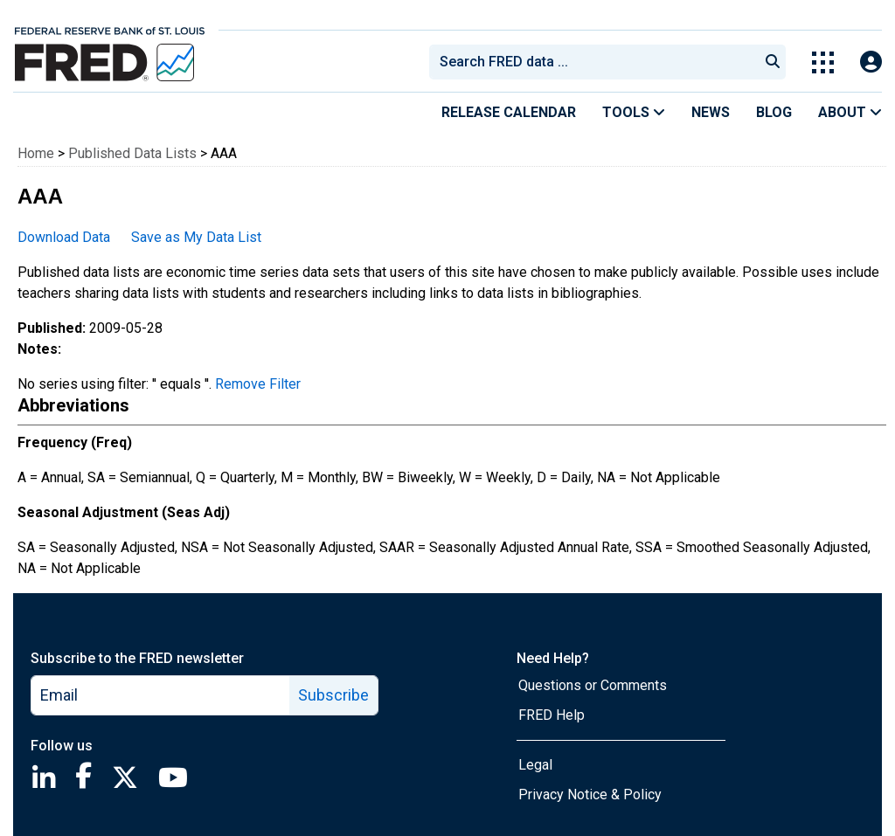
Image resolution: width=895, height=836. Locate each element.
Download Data (63, 237)
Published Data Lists (132, 153)
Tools (633, 112)
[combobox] (592, 62)
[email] (160, 695)
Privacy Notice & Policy (590, 794)
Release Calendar (508, 112)
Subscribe (333, 695)
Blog (774, 112)
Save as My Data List (196, 237)
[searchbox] (597, 62)
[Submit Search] (773, 62)
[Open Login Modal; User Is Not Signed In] (871, 62)
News (710, 112)
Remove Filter (258, 384)
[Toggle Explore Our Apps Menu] (823, 62)
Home (35, 153)
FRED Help (551, 715)
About (850, 112)
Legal (535, 765)
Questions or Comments (592, 685)
